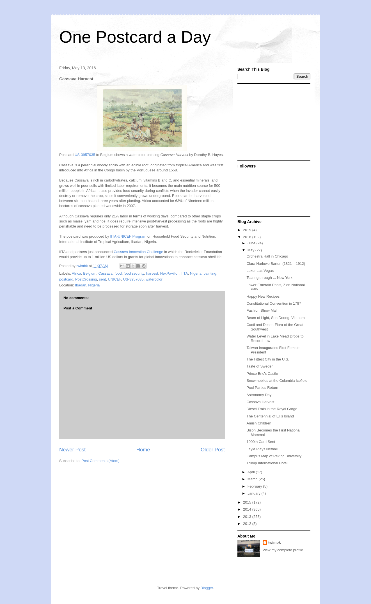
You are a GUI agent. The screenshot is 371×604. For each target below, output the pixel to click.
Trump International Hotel (266, 463)
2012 (247, 524)
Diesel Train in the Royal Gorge (271, 409)
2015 (247, 502)
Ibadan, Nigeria (87, 285)
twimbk (274, 542)
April (252, 472)
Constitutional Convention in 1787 (273, 303)
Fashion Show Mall (261, 310)
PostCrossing (86, 279)
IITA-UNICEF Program (128, 236)
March (253, 479)
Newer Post (72, 450)
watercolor (154, 279)
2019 (247, 230)
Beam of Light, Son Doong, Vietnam (275, 318)
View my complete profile (283, 550)
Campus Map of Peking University (273, 456)
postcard (66, 279)
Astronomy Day (258, 395)
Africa (76, 273)
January (255, 493)
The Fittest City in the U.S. (267, 359)
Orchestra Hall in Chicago (267, 256)
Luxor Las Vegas (260, 270)
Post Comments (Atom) (101, 461)
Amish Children (258, 423)
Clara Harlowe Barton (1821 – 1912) (275, 263)
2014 (247, 509)
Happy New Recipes (263, 296)
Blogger (207, 588)
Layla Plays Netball (262, 449)
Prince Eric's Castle (262, 373)
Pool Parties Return (262, 387)
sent (102, 279)
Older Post (213, 450)
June (252, 243)
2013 (247, 517)
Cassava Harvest (260, 402)
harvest (152, 273)
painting (209, 273)
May (251, 250)
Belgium (89, 273)
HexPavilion (170, 273)
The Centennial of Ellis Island (270, 416)
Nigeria (195, 273)
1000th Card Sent (260, 442)
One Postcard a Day (135, 36)
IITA (185, 273)
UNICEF (114, 279)
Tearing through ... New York (269, 277)
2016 (247, 237)
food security (134, 273)
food (118, 273)
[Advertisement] (272, 122)
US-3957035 (85, 155)
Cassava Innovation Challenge (138, 252)
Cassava (106, 273)
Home (143, 450)
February (255, 486)
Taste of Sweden (259, 366)
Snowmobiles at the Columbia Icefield (276, 380)
